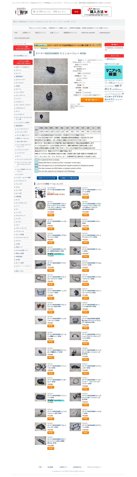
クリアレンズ (118, 83)
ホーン (19, 156)
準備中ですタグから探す (112, 64)
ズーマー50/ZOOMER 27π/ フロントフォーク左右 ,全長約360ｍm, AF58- (56, 441)
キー (17, 209)
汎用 (110, 83)
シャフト (18, 98)
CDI (116, 89)
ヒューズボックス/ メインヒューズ (24, 145)
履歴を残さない (111, 59)
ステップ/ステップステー (23, 105)
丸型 (113, 89)
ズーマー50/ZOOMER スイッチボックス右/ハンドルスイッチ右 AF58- (91, 352)
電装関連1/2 (19, 76)
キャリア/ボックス (21, 203)
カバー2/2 (19, 193)
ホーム (36, 48)
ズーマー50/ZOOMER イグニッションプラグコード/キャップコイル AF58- (91, 336)
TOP (15, 33)
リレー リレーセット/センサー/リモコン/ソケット (24, 164)
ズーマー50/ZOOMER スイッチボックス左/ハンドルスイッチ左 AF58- (91, 397)
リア (114, 96)
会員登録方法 (77, 467)
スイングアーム (20, 95)
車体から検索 (20, 253)
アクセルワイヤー (116, 94)
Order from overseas (88, 33)
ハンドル (18, 212)
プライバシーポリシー (94, 467)
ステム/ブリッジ (21, 215)
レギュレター (119, 99)
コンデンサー (21, 153)
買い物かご (114, 44)
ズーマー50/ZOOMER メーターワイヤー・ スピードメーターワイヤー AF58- (91, 382)
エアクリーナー (20, 79)
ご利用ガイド (26, 33)
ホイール (18, 89)
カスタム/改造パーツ (22, 250)
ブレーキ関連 (20, 234)
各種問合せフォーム (70, 33)
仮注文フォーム (40, 33)
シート (18, 206)
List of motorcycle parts (22, 38)
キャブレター (20, 83)
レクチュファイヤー (23, 150)
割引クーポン (20, 271)
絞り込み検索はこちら (21, 55)
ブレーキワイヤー (110, 80)
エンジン (18, 73)
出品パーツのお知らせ (22, 67)
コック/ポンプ (20, 114)
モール (18, 200)
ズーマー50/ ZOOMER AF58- (56, 190)
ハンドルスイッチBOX (22, 122)
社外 (117, 86)
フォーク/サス (20, 92)
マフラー (18, 241)
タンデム (18, 222)
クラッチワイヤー (109, 101)
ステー (18, 225)
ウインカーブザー (22, 132)
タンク (18, 111)
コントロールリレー (23, 129)
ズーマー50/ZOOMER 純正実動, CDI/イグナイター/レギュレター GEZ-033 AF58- (91, 320)
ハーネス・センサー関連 (23, 177)
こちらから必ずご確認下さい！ (92, 95)
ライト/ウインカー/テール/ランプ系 (24, 118)
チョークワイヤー (117, 91)
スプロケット (20, 102)
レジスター (20, 174)
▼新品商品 (19, 256)
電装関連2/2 (44, 48)
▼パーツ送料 (20, 263)
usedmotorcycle (104, 33)
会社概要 (50, 467)
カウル (18, 187)
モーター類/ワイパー (23, 135)
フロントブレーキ (21, 228)
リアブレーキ (20, 231)
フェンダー (19, 184)
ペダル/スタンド (21, 108)
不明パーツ (19, 247)
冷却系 (18, 86)
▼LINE (18, 260)
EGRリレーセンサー (23, 138)
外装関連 (18, 196)
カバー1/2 (19, 190)
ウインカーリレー (55, 48)
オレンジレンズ (108, 91)
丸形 (113, 83)
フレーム (18, 70)
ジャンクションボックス (24, 159)
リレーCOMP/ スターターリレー (24, 170)
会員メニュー (54, 33)
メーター (18, 219)
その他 (18, 244)
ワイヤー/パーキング (22, 237)
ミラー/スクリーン (21, 181)
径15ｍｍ (120, 89)
